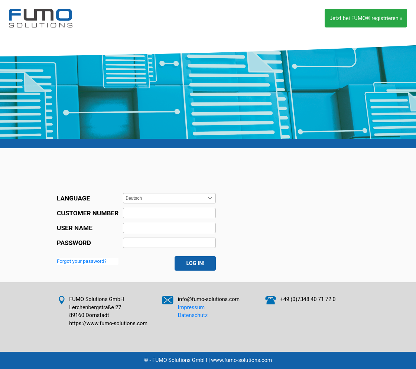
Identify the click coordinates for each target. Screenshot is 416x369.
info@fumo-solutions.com (209, 299)
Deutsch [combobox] (134, 198)
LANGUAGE (73, 198)
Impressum (191, 307)
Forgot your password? (82, 261)
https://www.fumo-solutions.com (108, 323)
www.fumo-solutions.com (241, 360)
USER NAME (74, 228)
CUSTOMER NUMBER (87, 213)
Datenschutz (193, 315)
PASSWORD (74, 242)
